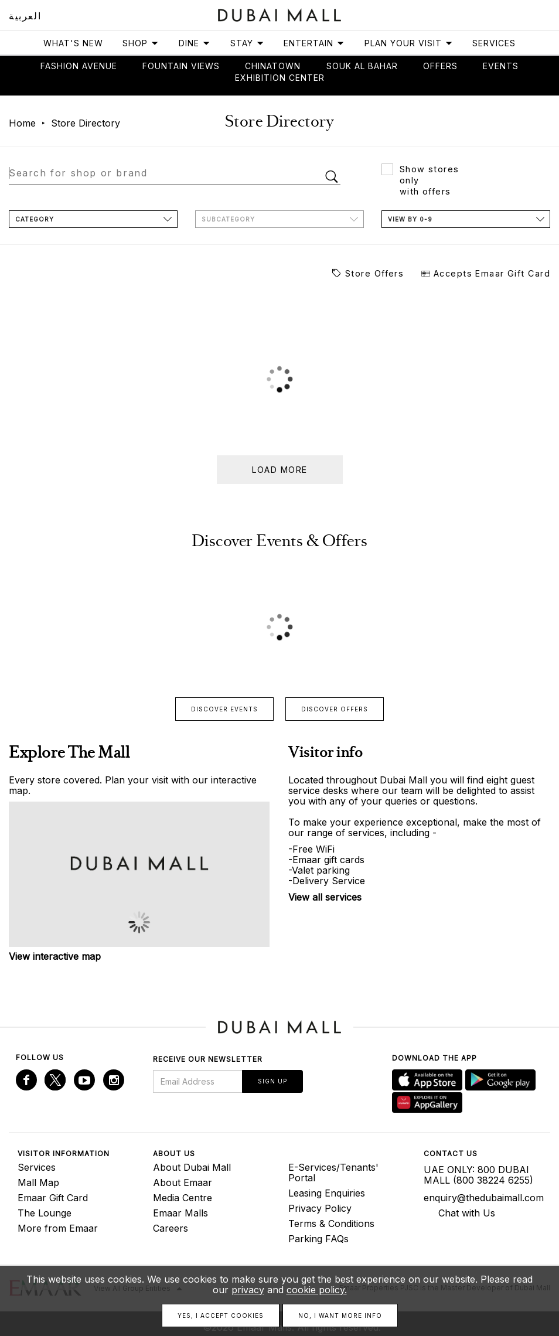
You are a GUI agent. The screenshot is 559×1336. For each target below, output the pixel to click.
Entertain (314, 43)
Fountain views (181, 66)
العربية (25, 16)
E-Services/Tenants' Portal (333, 1172)
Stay (247, 43)
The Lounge (44, 1213)
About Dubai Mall (192, 1167)
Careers (170, 1228)
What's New (73, 43)
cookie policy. (317, 1290)
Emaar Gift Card (53, 1198)
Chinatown (273, 66)
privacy (247, 1290)
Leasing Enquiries (326, 1193)
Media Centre (182, 1198)
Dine (194, 43)
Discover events (224, 709)
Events (501, 66)
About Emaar (182, 1182)
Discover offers (334, 709)
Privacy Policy (320, 1208)
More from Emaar (58, 1228)
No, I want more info (340, 1315)
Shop (140, 43)
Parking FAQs (318, 1239)
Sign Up (272, 1081)
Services (494, 43)
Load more (280, 470)
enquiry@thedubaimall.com (482, 1198)
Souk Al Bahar (362, 66)
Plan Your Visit (408, 43)
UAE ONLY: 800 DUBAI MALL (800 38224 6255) (478, 1175)
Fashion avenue (78, 66)
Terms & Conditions (331, 1223)
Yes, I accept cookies (221, 1315)
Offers (440, 66)
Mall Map (38, 1182)
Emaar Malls (180, 1213)
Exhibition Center (280, 78)
